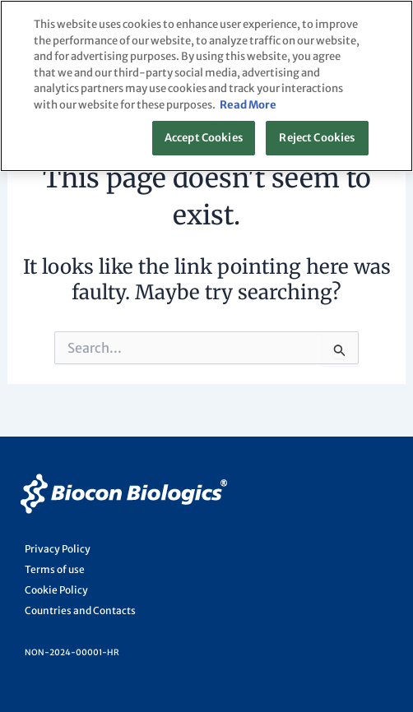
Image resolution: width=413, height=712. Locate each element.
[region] (206, 86)
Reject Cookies (317, 138)
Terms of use (55, 569)
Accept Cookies (204, 138)
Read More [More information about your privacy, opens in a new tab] (248, 105)
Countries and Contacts (80, 610)
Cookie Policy (56, 590)
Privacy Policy (57, 549)
